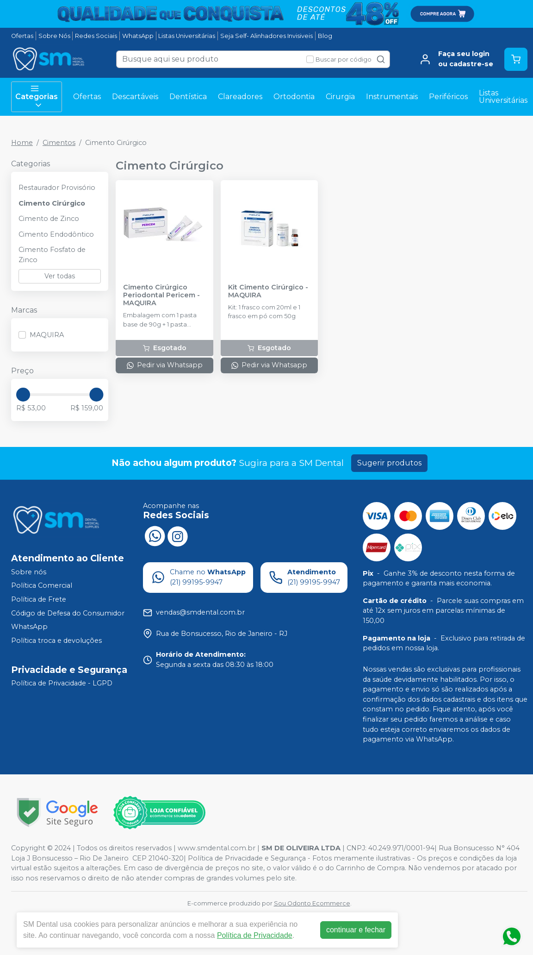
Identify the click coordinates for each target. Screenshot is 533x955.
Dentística (188, 96)
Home (22, 142)
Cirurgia (340, 96)
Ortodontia (294, 96)
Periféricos (448, 96)
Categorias (36, 97)
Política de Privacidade (254, 935)
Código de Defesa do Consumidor (67, 613)
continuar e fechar (355, 930)
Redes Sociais (96, 35)
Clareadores (240, 96)
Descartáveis (135, 96)
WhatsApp (138, 35)
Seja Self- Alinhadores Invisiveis (266, 35)
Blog (325, 35)
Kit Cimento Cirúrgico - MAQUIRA (268, 291)
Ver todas (59, 276)
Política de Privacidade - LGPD (61, 683)
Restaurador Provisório (57, 187)
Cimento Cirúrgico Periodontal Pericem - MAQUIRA (161, 295)
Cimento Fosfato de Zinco (52, 254)
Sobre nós (28, 572)
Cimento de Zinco (49, 218)
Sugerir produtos (389, 463)
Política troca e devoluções (56, 640)
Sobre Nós (54, 35)
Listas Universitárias (186, 35)
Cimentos (59, 142)
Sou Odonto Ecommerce (312, 903)
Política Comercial (41, 586)
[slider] (23, 395)
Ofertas (22, 35)
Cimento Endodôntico (56, 234)
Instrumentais (392, 96)
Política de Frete (38, 599)
